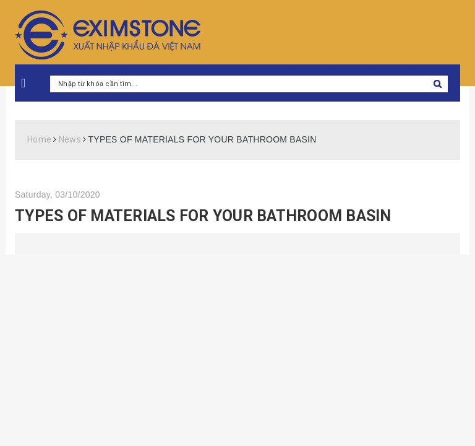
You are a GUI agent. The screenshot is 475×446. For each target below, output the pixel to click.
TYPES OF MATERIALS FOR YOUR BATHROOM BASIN (203, 216)
